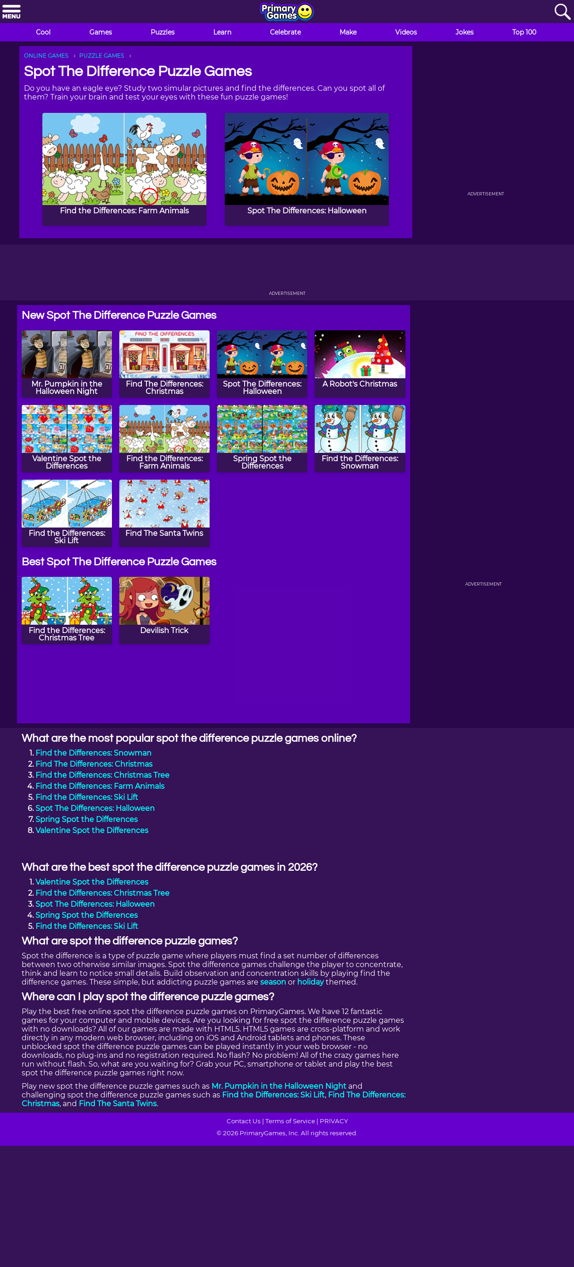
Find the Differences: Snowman (93, 753)
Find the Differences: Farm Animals (99, 786)
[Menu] (11, 12)
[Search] (562, 12)
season (273, 982)
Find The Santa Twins (118, 1103)
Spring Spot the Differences (86, 819)
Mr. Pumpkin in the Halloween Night (278, 1086)
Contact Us (244, 1121)
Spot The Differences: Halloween (95, 808)
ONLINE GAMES (46, 55)
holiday (310, 982)
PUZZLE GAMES (101, 55)
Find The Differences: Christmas (93, 764)
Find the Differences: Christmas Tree (102, 775)
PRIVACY (334, 1121)
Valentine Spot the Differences (91, 830)
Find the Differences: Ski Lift (86, 797)
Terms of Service (290, 1121)
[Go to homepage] (287, 12)
